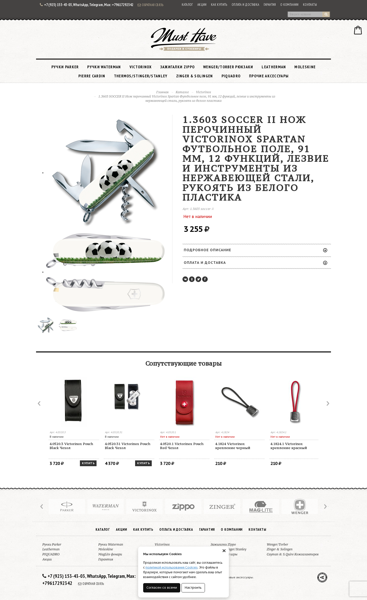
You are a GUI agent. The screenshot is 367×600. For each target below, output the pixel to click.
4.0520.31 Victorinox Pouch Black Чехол (127, 445)
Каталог (187, 5)
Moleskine (305, 66)
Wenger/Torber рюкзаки (228, 66)
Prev (40, 403)
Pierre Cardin (91, 75)
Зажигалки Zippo (177, 66)
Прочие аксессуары (269, 75)
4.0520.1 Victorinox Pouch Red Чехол (181, 445)
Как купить (219, 5)
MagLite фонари (110, 554)
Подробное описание (255, 250)
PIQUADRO (231, 75)
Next (327, 403)
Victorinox (141, 66)
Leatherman (274, 66)
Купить (88, 463)
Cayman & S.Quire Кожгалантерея (293, 554)
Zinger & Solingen (194, 75)
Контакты (310, 5)
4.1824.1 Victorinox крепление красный (288, 445)
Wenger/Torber (277, 544)
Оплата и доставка (245, 5)
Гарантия (270, 5)
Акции (202, 5)
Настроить (193, 587)
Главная (162, 92)
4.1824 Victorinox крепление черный (232, 445)
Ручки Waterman (104, 66)
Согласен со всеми (161, 587)
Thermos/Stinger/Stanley (141, 75)
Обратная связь (150, 5)
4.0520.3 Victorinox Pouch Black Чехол (71, 445)
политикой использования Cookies (171, 567)
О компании (289, 5)
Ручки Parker (65, 66)
